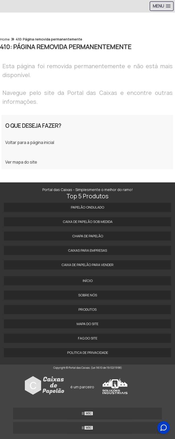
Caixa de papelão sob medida (87, 221)
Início (88, 280)
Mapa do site (87, 323)
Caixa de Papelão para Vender (87, 264)
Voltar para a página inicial (29, 142)
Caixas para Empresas (87, 250)
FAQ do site (87, 338)
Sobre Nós (87, 295)
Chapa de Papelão (87, 236)
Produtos (87, 309)
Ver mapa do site (21, 162)
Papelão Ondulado (87, 207)
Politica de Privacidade (87, 352)
